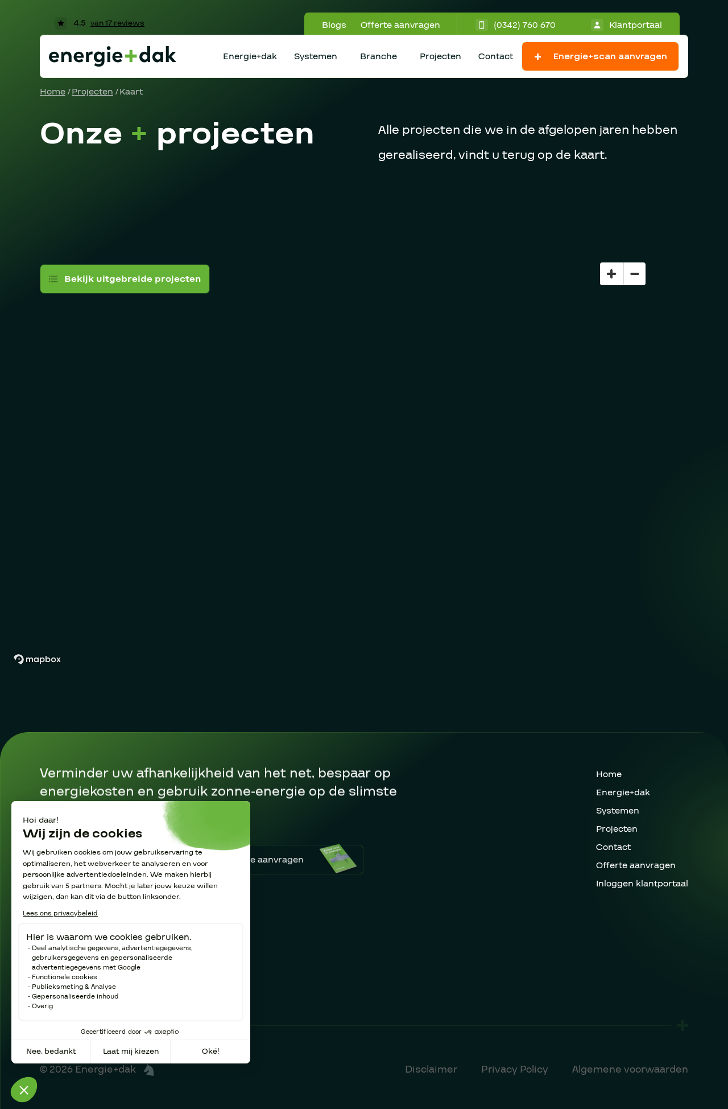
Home (52, 91)
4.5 (99, 23)
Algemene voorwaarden (630, 1069)
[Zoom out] (634, 273)
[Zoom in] (611, 273)
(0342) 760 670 (515, 25)
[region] (364, 440)
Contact (495, 56)
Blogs (334, 25)
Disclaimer (431, 1069)
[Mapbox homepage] (37, 659)
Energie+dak (250, 56)
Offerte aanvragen (400, 25)
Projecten (440, 56)
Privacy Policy (514, 1069)
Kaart (131, 91)
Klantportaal (626, 25)
